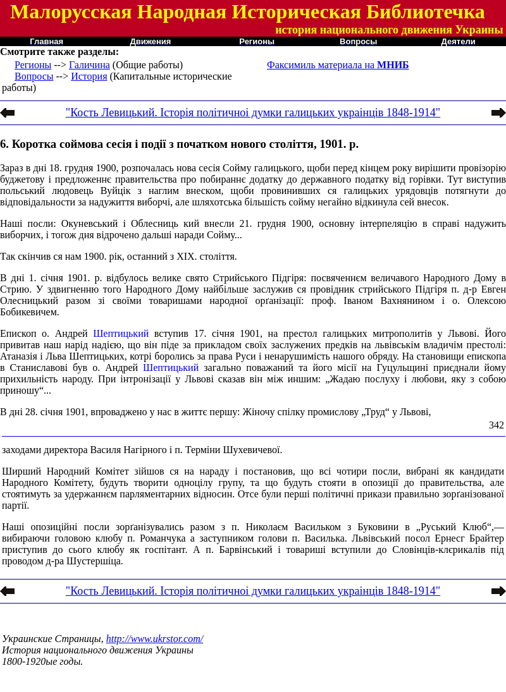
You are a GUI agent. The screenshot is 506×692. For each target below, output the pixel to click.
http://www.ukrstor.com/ (155, 638)
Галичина (89, 64)
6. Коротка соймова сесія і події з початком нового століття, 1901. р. (179, 143)
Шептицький (121, 333)
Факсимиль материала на (338, 64)
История (89, 76)
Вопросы (34, 76)
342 (496, 425)
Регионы (33, 64)
